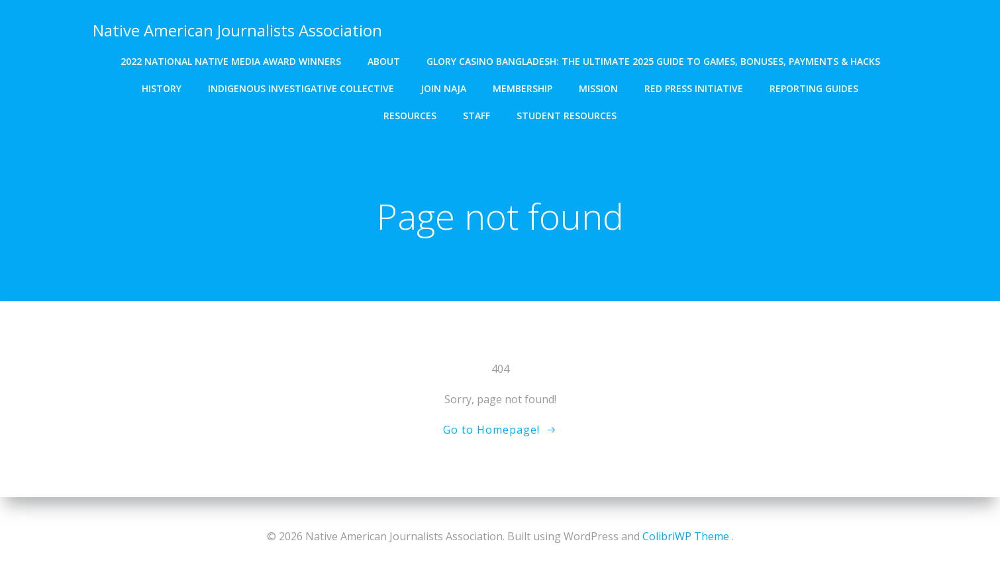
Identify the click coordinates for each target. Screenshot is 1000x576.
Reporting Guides (814, 87)
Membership (522, 87)
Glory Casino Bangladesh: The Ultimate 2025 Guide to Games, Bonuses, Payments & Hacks (653, 60)
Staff (476, 114)
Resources (409, 114)
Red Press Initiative (693, 87)
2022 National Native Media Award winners (231, 60)
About (384, 60)
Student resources (567, 114)
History (161, 87)
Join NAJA (443, 87)
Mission (598, 87)
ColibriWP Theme (685, 536)
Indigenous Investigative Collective (301, 87)
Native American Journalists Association (236, 29)
